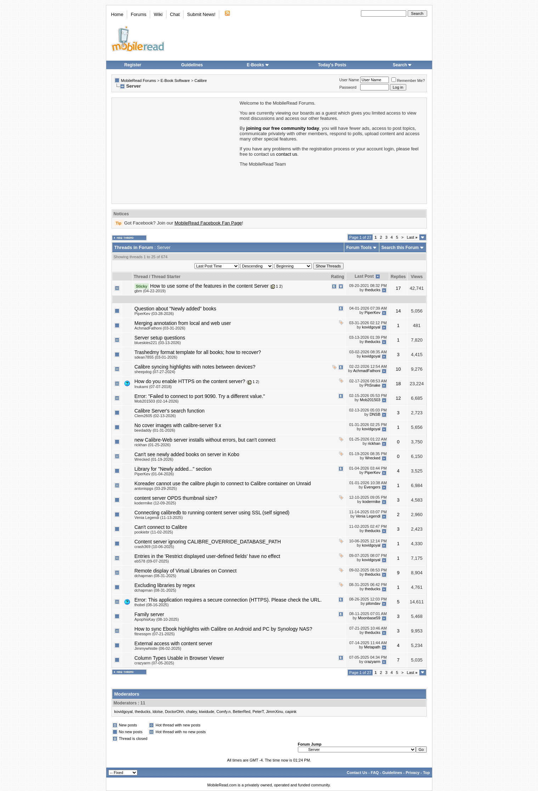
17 (398, 288)
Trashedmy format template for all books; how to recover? (198, 352)
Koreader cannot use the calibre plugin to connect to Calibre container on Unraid (223, 483)
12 (398, 398)
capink (290, 711)
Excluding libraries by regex (165, 585)
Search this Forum (400, 247)
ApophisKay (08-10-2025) (157, 619)
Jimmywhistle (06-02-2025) (158, 648)
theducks (372, 290)
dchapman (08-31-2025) (155, 576)
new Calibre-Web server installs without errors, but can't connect (205, 440)
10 (398, 369)
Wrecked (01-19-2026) (154, 459)
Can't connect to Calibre (161, 527)
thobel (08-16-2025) (152, 605)
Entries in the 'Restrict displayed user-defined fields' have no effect (207, 556)
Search (402, 64)
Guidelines (192, 64)
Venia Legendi (368, 516)
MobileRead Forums (138, 80)
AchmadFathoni (366, 371)
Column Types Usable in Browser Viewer (179, 658)
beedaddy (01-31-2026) (155, 430)
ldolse (158, 711)
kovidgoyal (371, 327)
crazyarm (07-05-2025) (154, 663)
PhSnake (372, 385)
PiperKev (372, 312)
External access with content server (174, 643)
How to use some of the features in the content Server (209, 286)
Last (412, 237)
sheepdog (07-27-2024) (155, 372)
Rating (337, 276)
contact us (286, 154)
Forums (138, 14)
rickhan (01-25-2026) (153, 445)
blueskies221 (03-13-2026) (158, 343)
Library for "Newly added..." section (173, 469)
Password (347, 87)
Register (132, 64)
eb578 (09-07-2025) (152, 561)
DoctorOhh (174, 711)
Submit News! (201, 14)
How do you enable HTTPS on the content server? (190, 381)
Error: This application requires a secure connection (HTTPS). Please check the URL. (228, 600)
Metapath (372, 647)
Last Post (364, 276)
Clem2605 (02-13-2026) (155, 416)
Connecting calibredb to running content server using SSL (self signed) (212, 512)
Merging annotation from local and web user (183, 323)
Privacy (412, 772)
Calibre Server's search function (170, 411)
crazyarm (372, 661)
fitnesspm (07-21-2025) (155, 634)
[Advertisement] (175, 150)
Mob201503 (370, 400)
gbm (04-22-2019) (150, 291)
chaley (191, 711)
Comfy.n (223, 711)
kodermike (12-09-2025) (155, 503)
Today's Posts (332, 64)
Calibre (200, 80)
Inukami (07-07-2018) (153, 387)
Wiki (158, 14)
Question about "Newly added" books (175, 308)
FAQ (375, 772)
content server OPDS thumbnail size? (176, 498)
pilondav (373, 603)
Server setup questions (160, 338)
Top (426, 772)
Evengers (372, 487)
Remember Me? (408, 80)
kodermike (371, 501)
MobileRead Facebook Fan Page (208, 223)
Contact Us (357, 772)
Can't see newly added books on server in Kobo (187, 454)
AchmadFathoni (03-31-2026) (160, 328)
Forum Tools (359, 247)
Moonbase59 (369, 618)
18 (398, 383)
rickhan (374, 443)
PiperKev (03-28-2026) (154, 313)
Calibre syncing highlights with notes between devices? (195, 367)
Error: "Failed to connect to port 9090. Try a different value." (200, 396)
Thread (141, 276)
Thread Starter (166, 276)
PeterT (258, 711)
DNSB (374, 414)
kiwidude (206, 711)
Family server (149, 614)
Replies (398, 276)
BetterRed (241, 711)
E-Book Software (175, 80)
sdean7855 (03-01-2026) (156, 357)
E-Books (258, 64)
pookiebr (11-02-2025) (154, 532)
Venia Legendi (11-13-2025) (159, 517)
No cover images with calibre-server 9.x (178, 425)
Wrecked (372, 458)
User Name (349, 80)
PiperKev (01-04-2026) (154, 474)
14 (398, 311)
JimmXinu (274, 711)
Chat (175, 14)
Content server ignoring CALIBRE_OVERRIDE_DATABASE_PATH (208, 541)
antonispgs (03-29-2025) (156, 488)
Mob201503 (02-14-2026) (157, 401)
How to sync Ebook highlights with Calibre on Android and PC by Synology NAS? (223, 629)
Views (417, 276)
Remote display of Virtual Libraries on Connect (186, 571)
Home (117, 14)
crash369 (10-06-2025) (154, 546)
